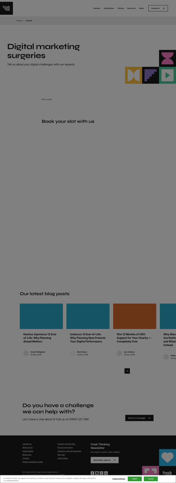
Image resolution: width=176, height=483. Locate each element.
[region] (88, 479)
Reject (134, 479)
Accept (151, 479)
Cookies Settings (118, 479)
